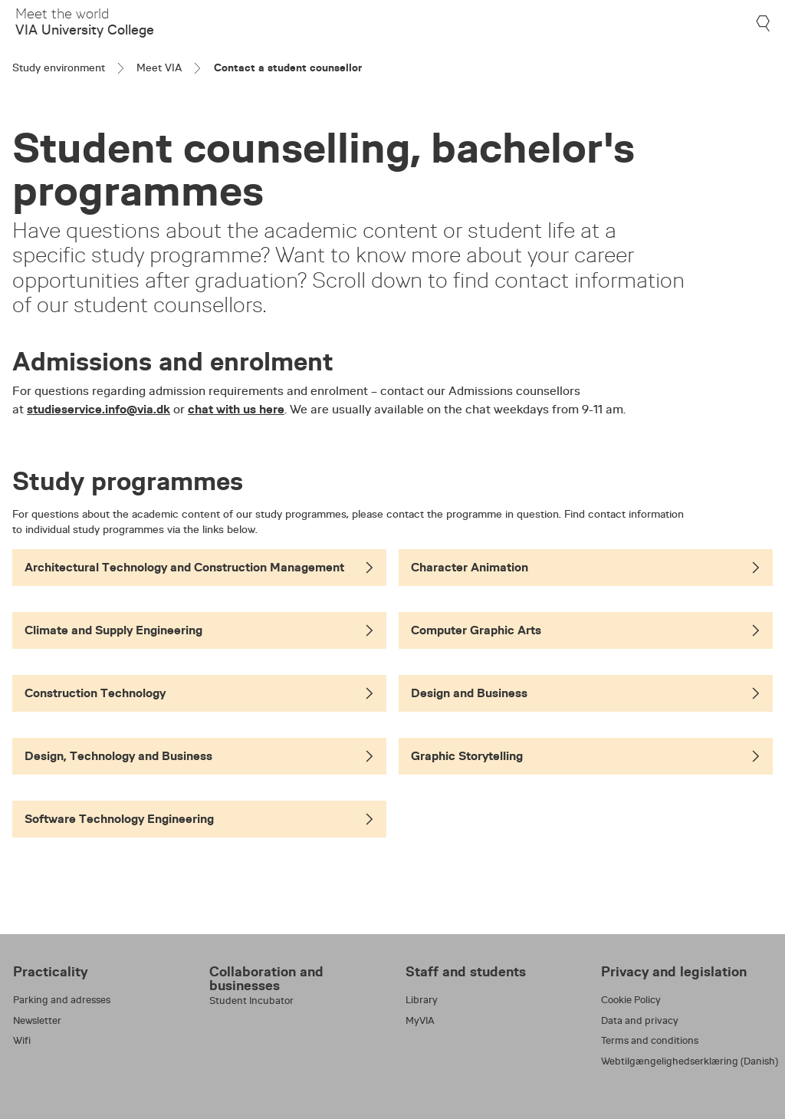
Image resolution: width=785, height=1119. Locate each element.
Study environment (58, 67)
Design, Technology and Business (199, 756)
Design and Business (585, 693)
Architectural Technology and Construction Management (199, 567)
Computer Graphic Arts (585, 630)
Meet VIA (159, 67)
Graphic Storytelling (585, 756)
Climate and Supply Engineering (199, 630)
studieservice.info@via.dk (98, 409)
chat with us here (236, 409)
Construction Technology (199, 693)
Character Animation (585, 567)
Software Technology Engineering (199, 818)
